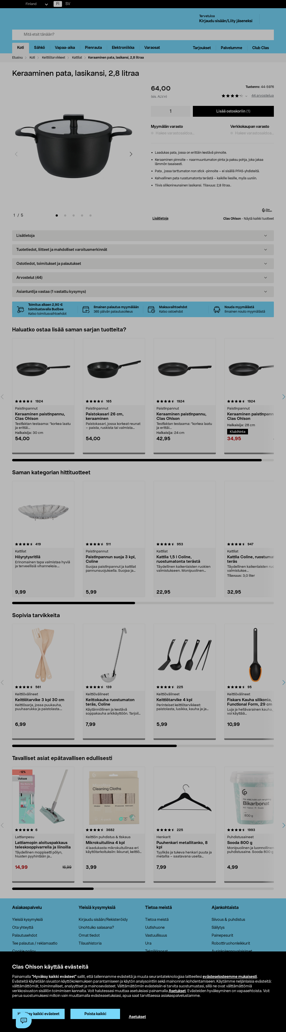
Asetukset (177, 991)
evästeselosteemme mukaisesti (230, 977)
